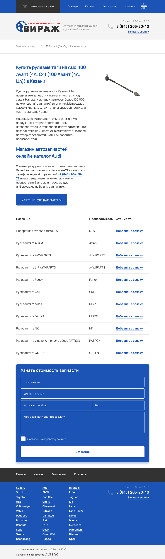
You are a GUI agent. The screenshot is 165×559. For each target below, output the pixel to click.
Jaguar (73, 497)
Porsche (21, 520)
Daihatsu (48, 515)
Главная (73, 6)
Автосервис (110, 6)
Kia (71, 501)
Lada (72, 506)
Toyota (20, 497)
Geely (46, 529)
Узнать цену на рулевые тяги (42, 200)
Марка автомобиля (56, 405)
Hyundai (74, 487)
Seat (19, 529)
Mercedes (75, 525)
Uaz (18, 501)
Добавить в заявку (129, 231)
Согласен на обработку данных (46, 439)
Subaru (20, 487)
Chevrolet (48, 506)
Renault (21, 525)
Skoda (20, 534)
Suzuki (20, 492)
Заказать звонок (138, 31)
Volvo (19, 511)
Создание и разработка (37, 554)
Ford (45, 525)
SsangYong (23, 539)
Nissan (73, 534)
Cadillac (47, 497)
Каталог (90, 6)
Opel (72, 539)
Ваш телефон (82, 382)
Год (118, 405)
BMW (45, 492)
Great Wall (48, 534)
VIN (82, 393)
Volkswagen (23, 506)
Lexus (72, 515)
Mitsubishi (76, 529)
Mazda (73, 520)
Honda (46, 539)
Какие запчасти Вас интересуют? (82, 422)
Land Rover (76, 511)
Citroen (47, 511)
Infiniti (73, 492)
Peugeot (21, 515)
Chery (46, 501)
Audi (45, 487)
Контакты (130, 6)
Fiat (44, 520)
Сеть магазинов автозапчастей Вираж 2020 (41, 549)
